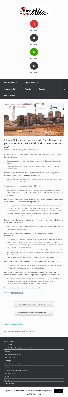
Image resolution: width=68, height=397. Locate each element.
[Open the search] (64, 89)
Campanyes (9, 351)
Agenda (28, 89)
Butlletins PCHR (17, 293)
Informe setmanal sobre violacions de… (34, 304)
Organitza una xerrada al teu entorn (17, 364)
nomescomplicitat (30, 150)
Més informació (34, 394)
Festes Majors (9, 95)
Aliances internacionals (13, 354)
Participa (8, 361)
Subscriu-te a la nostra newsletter (16, 370)
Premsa (42, 89)
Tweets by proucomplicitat (13, 324)
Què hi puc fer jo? (32, 83)
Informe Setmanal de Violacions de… (34, 312)
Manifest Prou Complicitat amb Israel (18, 348)
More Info (34, 30)
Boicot (7, 367)
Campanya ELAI (10, 89)
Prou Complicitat (10, 83)
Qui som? (8, 345)
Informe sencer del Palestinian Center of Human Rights (23, 288)
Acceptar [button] (59, 391)
